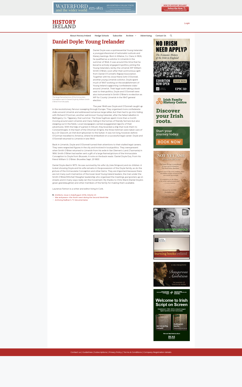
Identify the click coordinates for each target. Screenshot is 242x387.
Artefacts (59, 195)
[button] (171, 36)
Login (187, 23)
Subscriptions (100, 352)
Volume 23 (90, 195)
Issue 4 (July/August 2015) (74, 195)
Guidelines (88, 352)
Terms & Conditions (132, 352)
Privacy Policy (115, 352)
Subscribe (117, 35)
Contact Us (161, 35)
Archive (132, 36)
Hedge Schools (102, 35)
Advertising (146, 35)
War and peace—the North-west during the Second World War (81, 197)
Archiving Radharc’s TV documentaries (71, 200)
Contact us (76, 352)
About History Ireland (80, 35)
